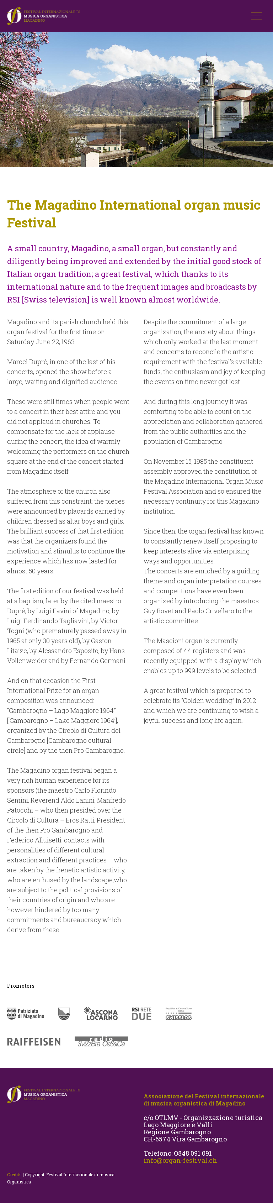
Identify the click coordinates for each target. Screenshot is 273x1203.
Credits (14, 1174)
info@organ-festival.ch (180, 1160)
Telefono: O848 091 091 (178, 1153)
